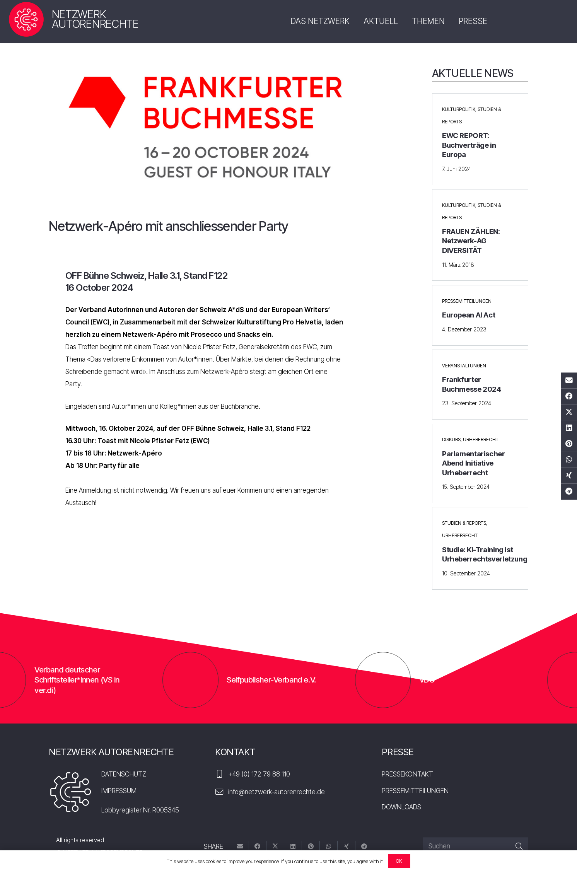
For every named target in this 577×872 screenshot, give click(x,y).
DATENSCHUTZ (123, 774)
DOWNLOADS (401, 807)
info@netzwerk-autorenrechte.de (276, 792)
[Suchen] (475, 846)
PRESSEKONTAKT (407, 774)
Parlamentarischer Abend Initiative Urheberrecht (473, 463)
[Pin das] (569, 444)
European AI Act (468, 315)
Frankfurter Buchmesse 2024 (471, 384)
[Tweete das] (569, 412)
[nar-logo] (26, 19)
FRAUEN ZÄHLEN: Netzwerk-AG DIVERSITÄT (471, 241)
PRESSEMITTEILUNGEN (415, 791)
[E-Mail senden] (569, 380)
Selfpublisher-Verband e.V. (312, 679)
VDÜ (468, 679)
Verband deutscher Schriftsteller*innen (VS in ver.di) (118, 680)
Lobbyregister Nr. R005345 (140, 810)
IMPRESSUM (119, 791)
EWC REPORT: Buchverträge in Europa (469, 145)
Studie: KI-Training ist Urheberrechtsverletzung (484, 554)
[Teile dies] (569, 396)
